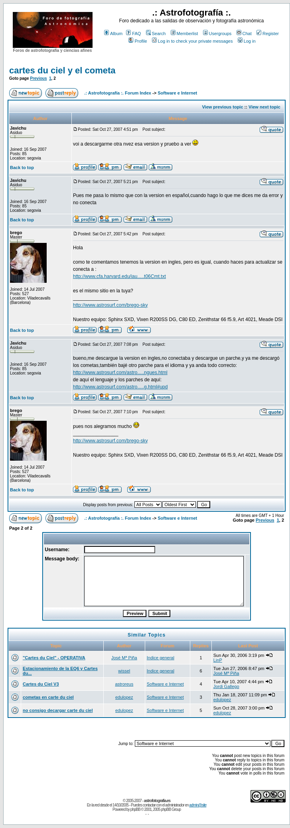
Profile (137, 41)
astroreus (124, 684)
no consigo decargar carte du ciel (58, 710)
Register (267, 33)
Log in (247, 41)
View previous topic (222, 106)
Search (156, 33)
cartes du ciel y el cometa (62, 70)
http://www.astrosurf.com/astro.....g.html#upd (120, 387)
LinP (217, 660)
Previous (38, 78)
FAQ (133, 33)
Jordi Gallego (226, 686)
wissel (124, 670)
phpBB (135, 809)
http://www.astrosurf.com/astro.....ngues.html (120, 372)
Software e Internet (177, 93)
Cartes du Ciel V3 (41, 684)
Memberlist (184, 33)
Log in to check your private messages (192, 41)
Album (113, 33)
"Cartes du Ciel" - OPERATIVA (54, 657)
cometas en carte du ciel (48, 697)
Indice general (160, 657)
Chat (244, 33)
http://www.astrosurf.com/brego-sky (110, 305)
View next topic (264, 106)
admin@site (197, 805)
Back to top (22, 167)
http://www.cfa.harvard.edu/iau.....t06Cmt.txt (119, 276)
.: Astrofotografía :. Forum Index (117, 93)
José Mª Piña (124, 657)
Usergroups (217, 33)
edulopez (124, 697)
